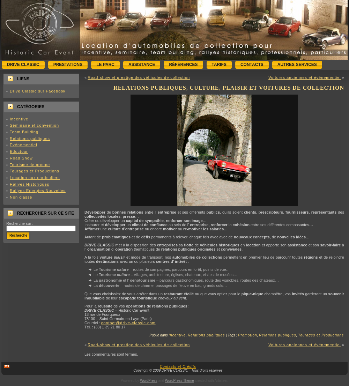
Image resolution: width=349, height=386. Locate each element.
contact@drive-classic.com (128, 323)
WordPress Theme (179, 381)
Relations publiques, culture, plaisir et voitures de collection (228, 88)
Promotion (247, 335)
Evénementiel (23, 145)
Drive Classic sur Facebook (38, 91)
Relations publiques (30, 138)
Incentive (19, 119)
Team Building (24, 132)
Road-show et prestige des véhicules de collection (139, 77)
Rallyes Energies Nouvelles (38, 190)
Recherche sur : (20, 223)
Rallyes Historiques (29, 184)
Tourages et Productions (34, 171)
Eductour (19, 151)
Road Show (21, 158)
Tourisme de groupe (30, 165)
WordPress (148, 381)
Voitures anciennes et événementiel (304, 77)
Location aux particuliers (35, 178)
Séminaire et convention (34, 125)
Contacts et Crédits (178, 367)
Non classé (21, 197)
